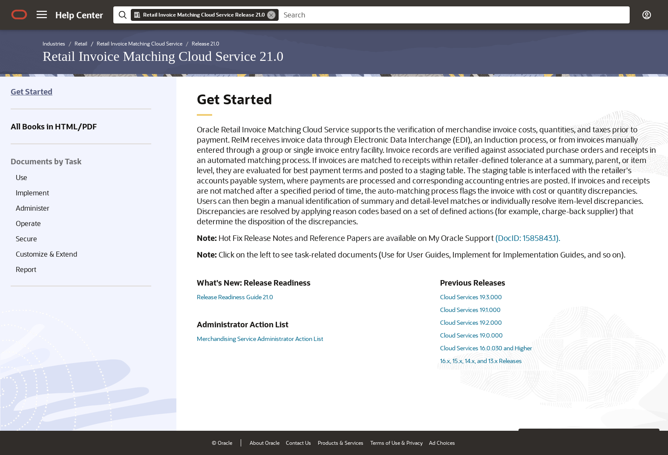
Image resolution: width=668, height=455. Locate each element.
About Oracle (264, 442)
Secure (26, 238)
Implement (32, 192)
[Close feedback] (529, 411)
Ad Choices (442, 442)
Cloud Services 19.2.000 (471, 322)
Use (21, 177)
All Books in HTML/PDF (54, 126)
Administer (32, 207)
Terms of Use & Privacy (396, 442)
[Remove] (271, 15)
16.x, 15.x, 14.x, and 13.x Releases (481, 361)
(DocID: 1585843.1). (527, 238)
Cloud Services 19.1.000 (470, 310)
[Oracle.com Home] (19, 14)
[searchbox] (454, 15)
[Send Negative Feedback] (626, 411)
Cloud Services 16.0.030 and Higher (486, 348)
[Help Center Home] (79, 15)
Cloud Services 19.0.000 (471, 335)
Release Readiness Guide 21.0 (235, 297)
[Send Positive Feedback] (648, 411)
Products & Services (340, 442)
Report (26, 269)
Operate (28, 223)
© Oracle (222, 442)
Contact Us (298, 442)
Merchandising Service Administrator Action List (260, 339)
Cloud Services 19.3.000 (471, 297)
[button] (42, 14)
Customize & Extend (46, 253)
